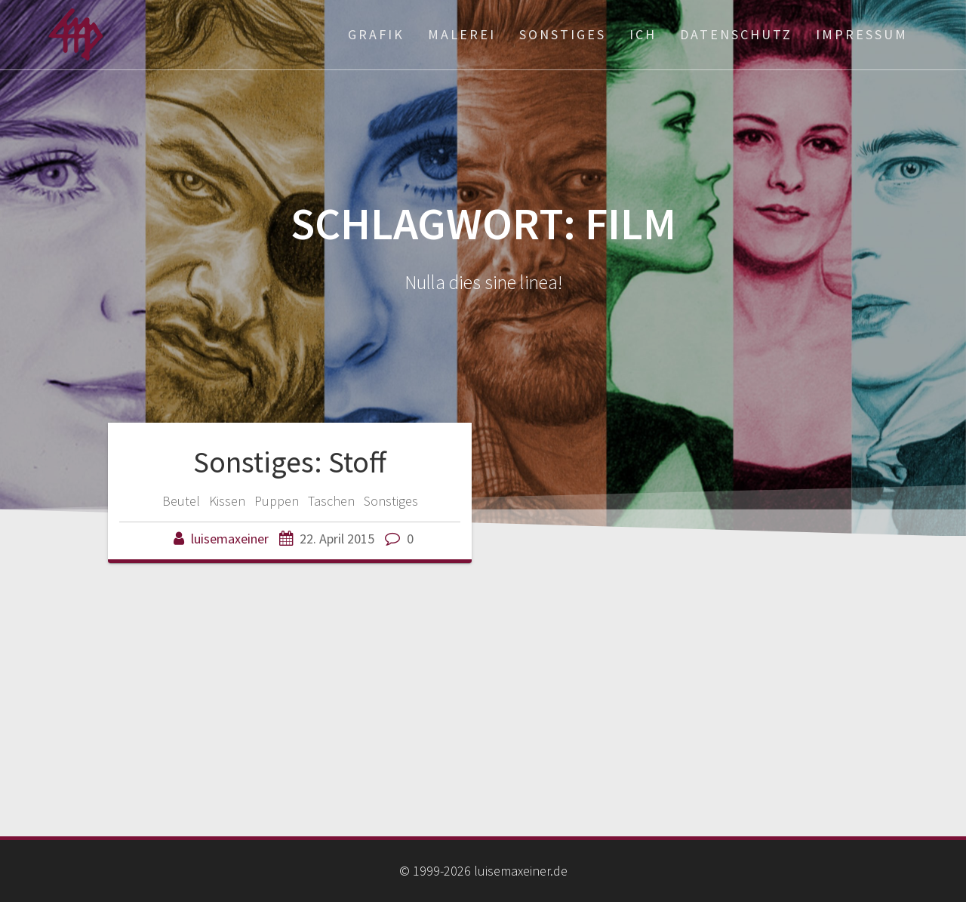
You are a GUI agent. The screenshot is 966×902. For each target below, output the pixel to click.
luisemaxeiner (230, 538)
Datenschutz (736, 34)
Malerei (462, 34)
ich (643, 34)
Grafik (376, 34)
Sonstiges (562, 34)
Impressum (862, 34)
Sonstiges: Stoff (289, 462)
